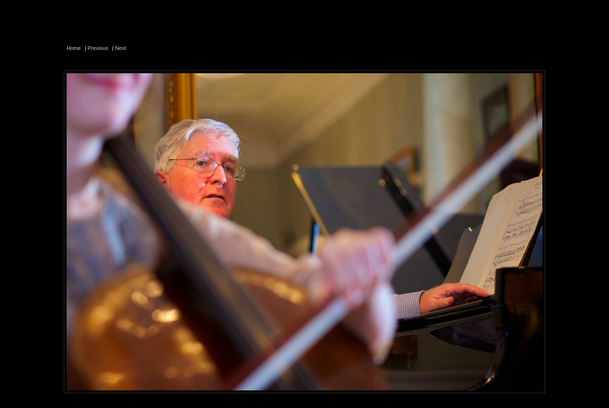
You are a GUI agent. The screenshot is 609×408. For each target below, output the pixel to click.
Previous (98, 48)
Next (120, 48)
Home (74, 48)
